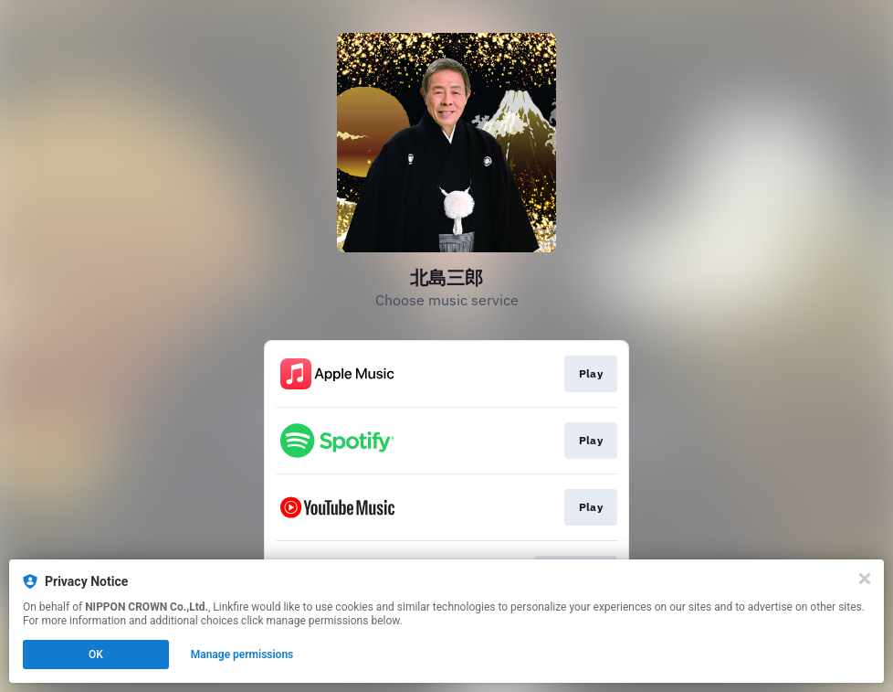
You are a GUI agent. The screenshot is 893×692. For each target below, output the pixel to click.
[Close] (864, 578)
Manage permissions (242, 654)
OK (96, 654)
